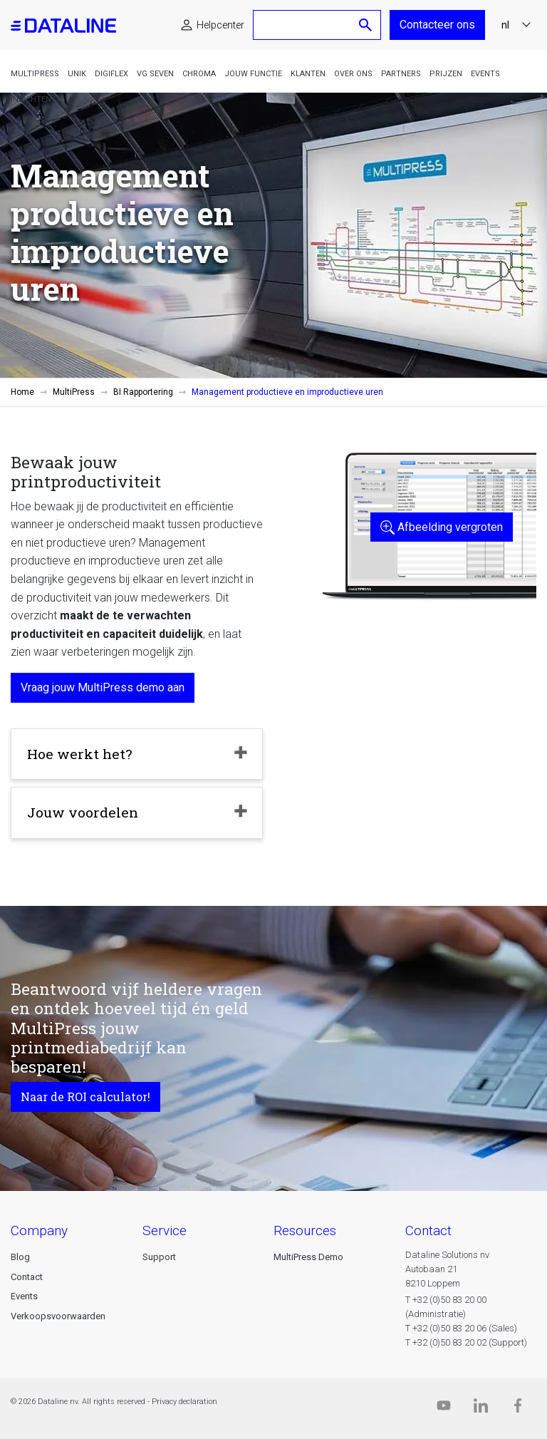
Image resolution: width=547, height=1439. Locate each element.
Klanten (308, 73)
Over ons (353, 73)
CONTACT (428, 1230)
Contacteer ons (437, 24)
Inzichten (31, 99)
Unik (77, 73)
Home (22, 392)
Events (485, 73)
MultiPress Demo (308, 1257)
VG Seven (155, 73)
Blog (20, 1257)
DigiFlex (111, 73)
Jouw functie (253, 73)
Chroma (199, 73)
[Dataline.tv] (443, 1409)
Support (159, 1257)
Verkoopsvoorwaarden (58, 1316)
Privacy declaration (184, 1401)
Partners (401, 73)
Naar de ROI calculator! (85, 1096)
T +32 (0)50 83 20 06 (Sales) (461, 1328)
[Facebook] (517, 1409)
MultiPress (35, 73)
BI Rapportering (143, 392)
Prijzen (445, 73)
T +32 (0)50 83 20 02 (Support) (466, 1342)
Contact (27, 1277)
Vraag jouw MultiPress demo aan (102, 687)
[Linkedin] (480, 1409)
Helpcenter (220, 25)
